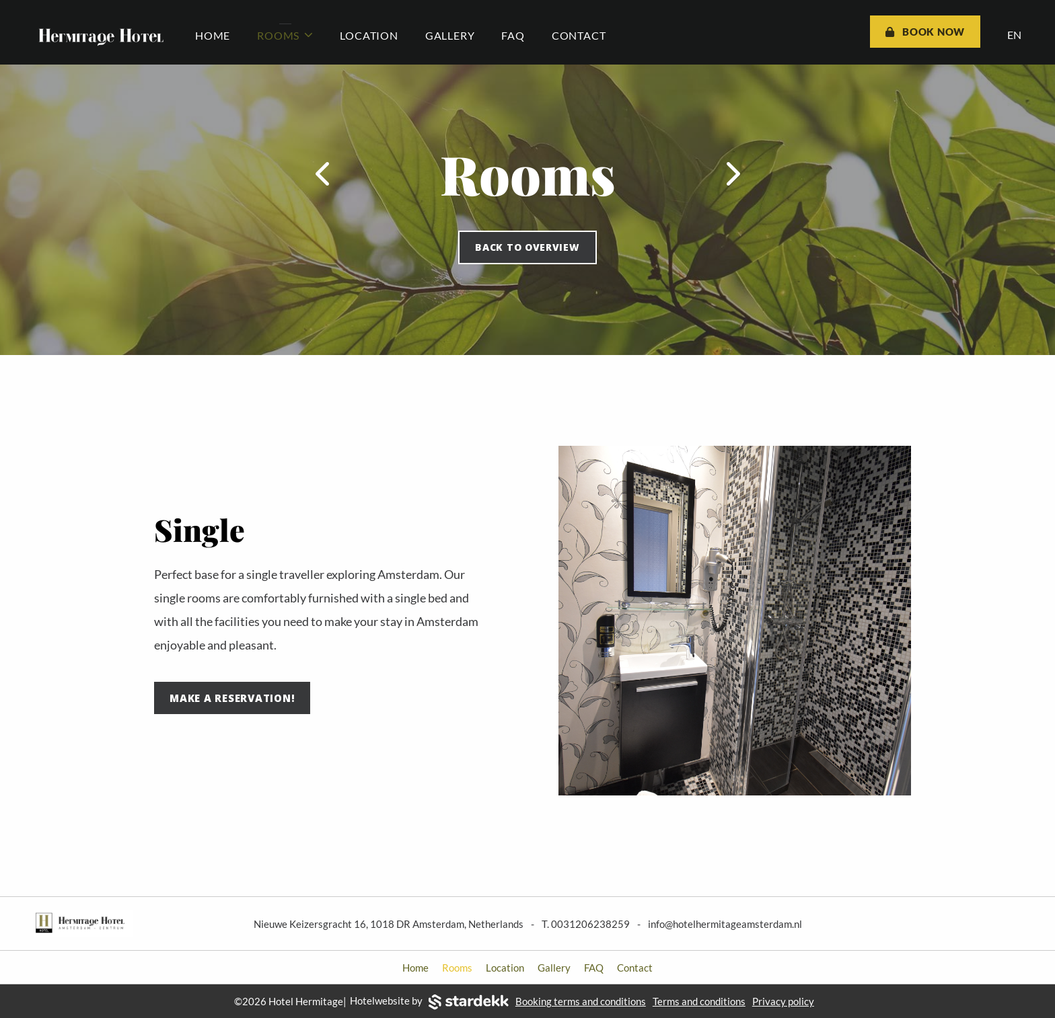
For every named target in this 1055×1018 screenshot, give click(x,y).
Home (212, 35)
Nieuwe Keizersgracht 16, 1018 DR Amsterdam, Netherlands (388, 924)
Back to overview (527, 247)
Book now (925, 32)
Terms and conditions (699, 1001)
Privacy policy (783, 1001)
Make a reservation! (232, 698)
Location (369, 35)
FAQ (512, 35)
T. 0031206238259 (586, 924)
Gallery (450, 35)
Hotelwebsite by (429, 1002)
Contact (579, 35)
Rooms (285, 35)
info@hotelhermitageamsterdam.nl (725, 924)
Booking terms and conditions (580, 1001)
